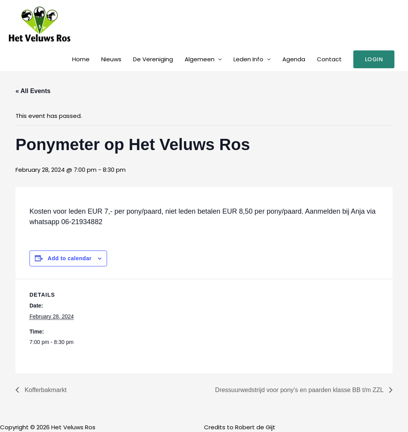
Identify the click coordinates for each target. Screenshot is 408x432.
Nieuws (111, 59)
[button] (374, 59)
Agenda (293, 59)
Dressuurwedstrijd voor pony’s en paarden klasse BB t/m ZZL (300, 390)
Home (81, 59)
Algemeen (199, 59)
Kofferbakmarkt (45, 390)
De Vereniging (153, 59)
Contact (329, 59)
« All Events (33, 91)
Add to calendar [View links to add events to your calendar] (70, 258)
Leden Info (248, 59)
